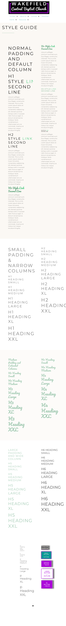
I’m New (12, 16)
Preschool (45, 16)
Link (32, 81)
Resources (22, 19)
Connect (34, 16)
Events (12, 19)
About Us (23, 16)
